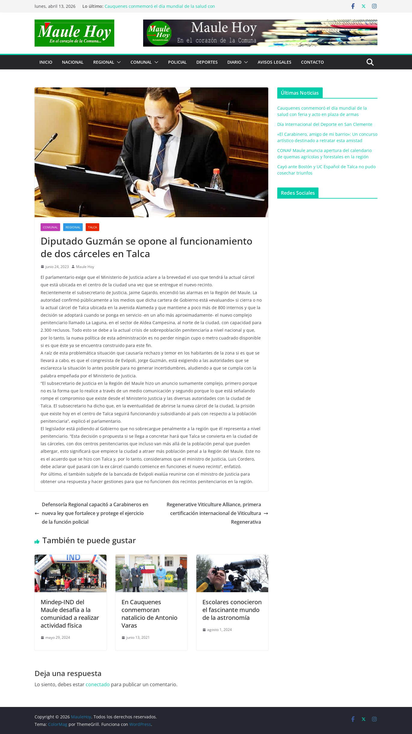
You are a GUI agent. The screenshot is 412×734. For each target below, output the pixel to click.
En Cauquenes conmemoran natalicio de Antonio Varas (149, 613)
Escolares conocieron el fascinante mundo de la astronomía (232, 610)
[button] (117, 62)
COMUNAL (141, 62)
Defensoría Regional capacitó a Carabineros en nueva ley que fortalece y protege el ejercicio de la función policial (91, 513)
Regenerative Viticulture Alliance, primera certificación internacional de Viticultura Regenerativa (217, 513)
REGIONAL (103, 62)
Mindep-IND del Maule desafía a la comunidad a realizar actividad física (70, 613)
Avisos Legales (274, 62)
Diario (234, 62)
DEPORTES (207, 62)
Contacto (312, 62)
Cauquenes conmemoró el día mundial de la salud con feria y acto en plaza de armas (160, 9)
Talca (92, 227)
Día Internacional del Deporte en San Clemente (324, 124)
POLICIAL (177, 62)
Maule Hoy (85, 266)
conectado (98, 684)
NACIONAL (73, 62)
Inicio (45, 62)
